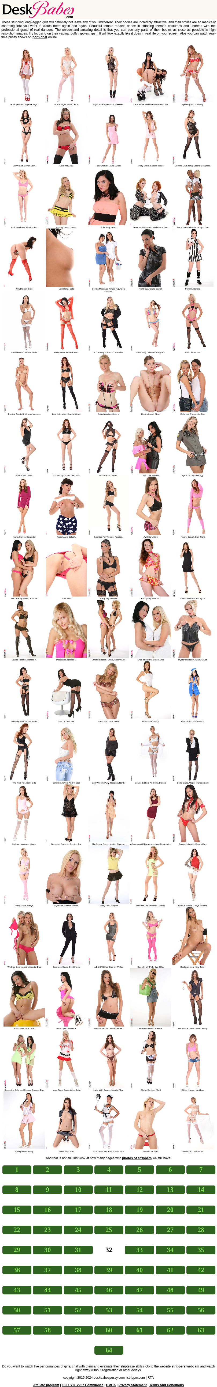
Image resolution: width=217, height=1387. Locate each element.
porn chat (39, 37)
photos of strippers (137, 1158)
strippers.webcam (185, 1366)
